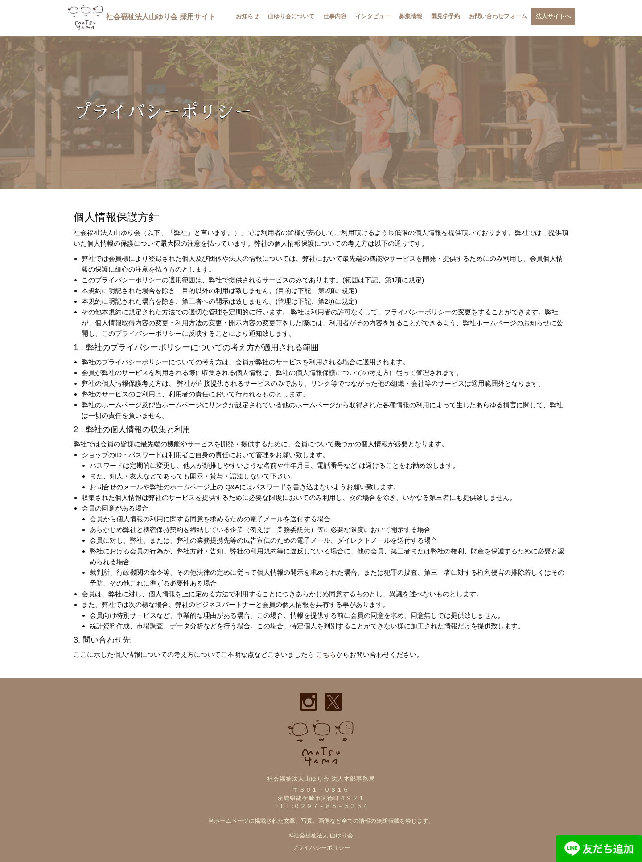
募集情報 (410, 16)
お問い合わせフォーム (498, 16)
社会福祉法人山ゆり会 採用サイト (141, 17)
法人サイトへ (553, 16)
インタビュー (372, 16)
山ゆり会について (291, 16)
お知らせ (247, 16)
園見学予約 (445, 16)
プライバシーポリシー (321, 847)
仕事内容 (334, 16)
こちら (326, 654)
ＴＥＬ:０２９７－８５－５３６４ (321, 806)
